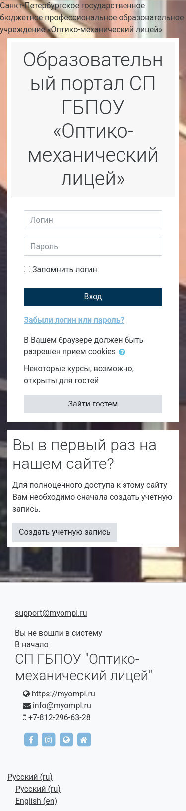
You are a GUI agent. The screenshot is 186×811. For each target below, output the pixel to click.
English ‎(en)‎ (36, 801)
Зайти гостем (93, 403)
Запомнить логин (64, 269)
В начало (32, 644)
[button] (124, 352)
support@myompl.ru (51, 613)
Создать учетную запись (65, 532)
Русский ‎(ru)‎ (30, 777)
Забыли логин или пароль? (74, 320)
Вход (93, 296)
